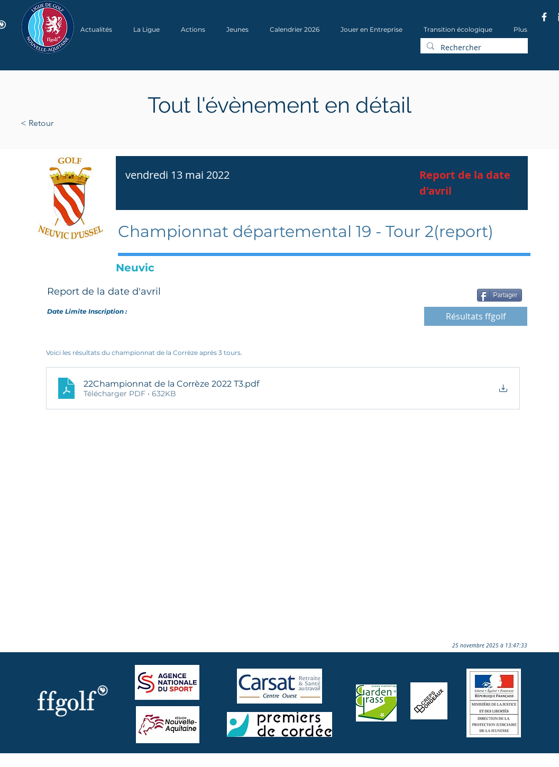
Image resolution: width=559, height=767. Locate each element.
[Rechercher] (473, 47)
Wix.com (164, 763)
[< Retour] (71, 123)
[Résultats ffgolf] (475, 316)
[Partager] (499, 295)
